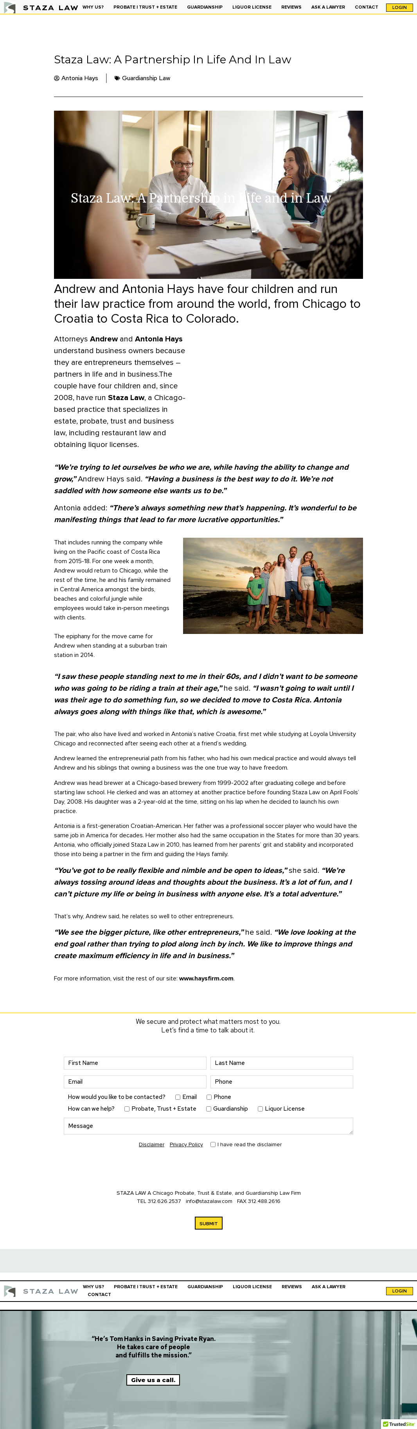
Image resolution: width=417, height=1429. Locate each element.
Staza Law (126, 397)
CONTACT (366, 7)
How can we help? (91, 1109)
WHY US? (93, 7)
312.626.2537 (164, 1201)
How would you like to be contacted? (116, 1097)
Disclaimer (151, 1144)
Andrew (104, 339)
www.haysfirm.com (206, 978)
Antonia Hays (159, 339)
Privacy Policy (186, 1144)
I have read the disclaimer (249, 1144)
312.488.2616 (264, 1201)
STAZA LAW (51, 8)
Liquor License (285, 1109)
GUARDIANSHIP (205, 7)
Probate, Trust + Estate (163, 1109)
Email (189, 1097)
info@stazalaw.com (210, 1201)
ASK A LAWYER (328, 7)
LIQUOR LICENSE (251, 7)
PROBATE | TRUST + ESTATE (145, 7)
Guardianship (230, 1109)
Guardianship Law (146, 78)
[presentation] (123, 1169)
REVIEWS (291, 7)
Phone (222, 1097)
